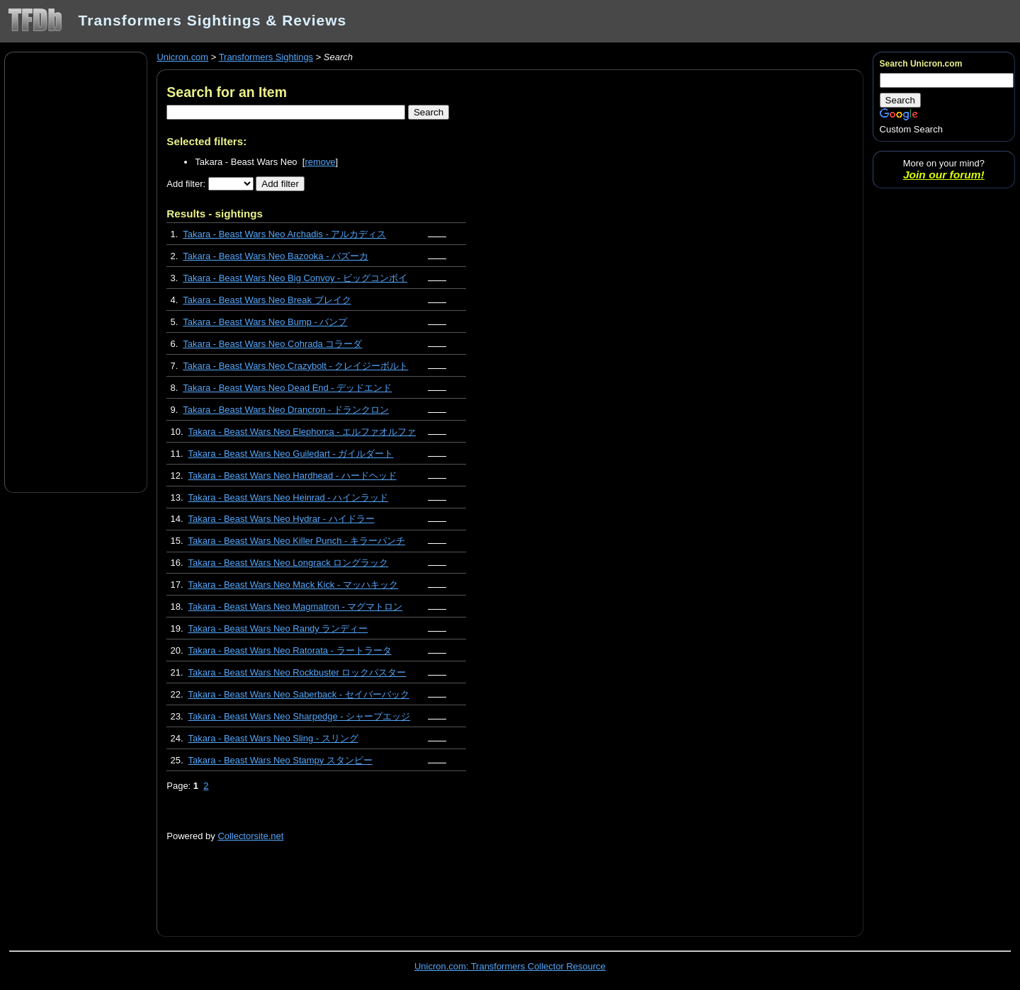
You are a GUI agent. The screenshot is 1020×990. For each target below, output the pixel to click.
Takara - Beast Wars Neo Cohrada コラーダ (272, 343)
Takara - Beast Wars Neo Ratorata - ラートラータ (290, 650)
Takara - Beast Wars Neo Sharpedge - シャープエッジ (299, 716)
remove (320, 162)
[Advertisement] (75, 271)
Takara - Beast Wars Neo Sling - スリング (273, 738)
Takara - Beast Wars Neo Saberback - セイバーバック (298, 694)
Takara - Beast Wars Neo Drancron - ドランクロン (286, 409)
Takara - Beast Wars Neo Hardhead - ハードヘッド (292, 475)
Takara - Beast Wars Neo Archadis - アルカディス (284, 234)
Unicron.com (182, 57)
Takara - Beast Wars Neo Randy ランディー (278, 628)
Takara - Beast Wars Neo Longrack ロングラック (288, 562)
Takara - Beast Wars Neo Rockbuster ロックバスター (297, 672)
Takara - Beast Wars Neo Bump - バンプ (265, 322)
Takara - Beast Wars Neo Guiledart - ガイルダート (291, 453)
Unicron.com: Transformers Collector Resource (510, 966)
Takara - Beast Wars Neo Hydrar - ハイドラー (281, 518)
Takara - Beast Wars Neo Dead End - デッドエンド (287, 387)
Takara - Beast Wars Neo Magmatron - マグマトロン (295, 606)
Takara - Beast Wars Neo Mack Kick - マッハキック (293, 584)
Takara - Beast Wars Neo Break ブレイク (267, 300)
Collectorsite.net (250, 836)
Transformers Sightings (266, 57)
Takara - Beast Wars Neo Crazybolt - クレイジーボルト (295, 365)
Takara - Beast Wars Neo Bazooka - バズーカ (275, 256)
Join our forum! (944, 175)
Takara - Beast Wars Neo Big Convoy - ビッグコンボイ (295, 278)
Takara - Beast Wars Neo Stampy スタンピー (280, 760)
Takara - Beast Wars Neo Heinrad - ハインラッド (288, 497)
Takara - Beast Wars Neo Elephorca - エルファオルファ (302, 431)
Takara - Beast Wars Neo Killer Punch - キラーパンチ (296, 540)
